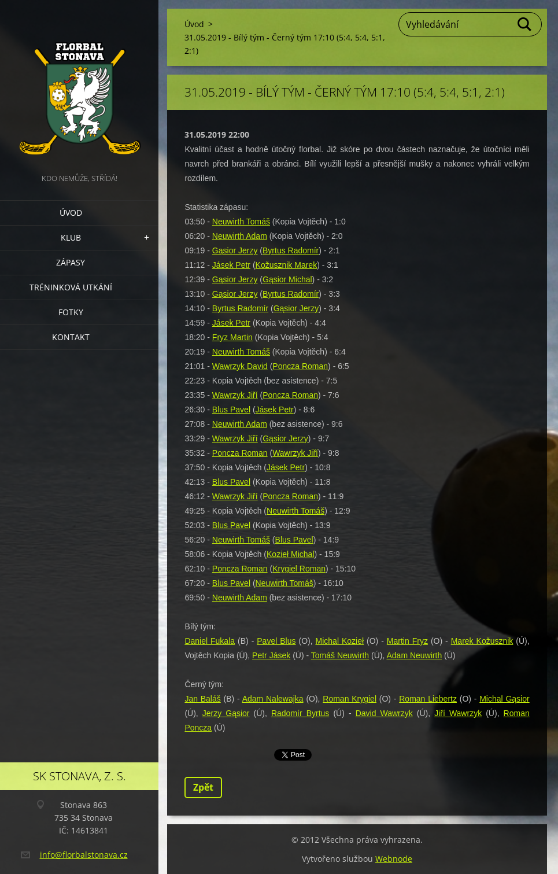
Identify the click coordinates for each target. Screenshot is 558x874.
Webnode (393, 858)
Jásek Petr (231, 265)
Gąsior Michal (287, 279)
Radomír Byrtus (300, 713)
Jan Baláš (202, 698)
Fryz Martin (232, 337)
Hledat (525, 24)
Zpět (203, 787)
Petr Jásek (271, 655)
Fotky (70, 312)
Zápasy (70, 262)
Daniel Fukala (209, 641)
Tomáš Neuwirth (340, 655)
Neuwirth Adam (239, 236)
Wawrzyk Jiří (235, 395)
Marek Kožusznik (482, 641)
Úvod (71, 212)
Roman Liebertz (428, 698)
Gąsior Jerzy (235, 250)
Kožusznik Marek (286, 265)
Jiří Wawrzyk (458, 713)
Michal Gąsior (504, 698)
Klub (71, 237)
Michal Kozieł (340, 641)
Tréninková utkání (70, 287)
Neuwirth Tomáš (241, 221)
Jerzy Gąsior (226, 713)
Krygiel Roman (299, 568)
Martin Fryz (407, 641)
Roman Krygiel (349, 698)
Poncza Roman (300, 366)
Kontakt (71, 336)
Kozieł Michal (290, 554)
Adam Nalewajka (273, 698)
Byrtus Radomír (291, 250)
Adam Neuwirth (414, 655)
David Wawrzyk (384, 713)
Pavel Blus (276, 641)
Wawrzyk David (240, 366)
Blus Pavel (231, 409)
